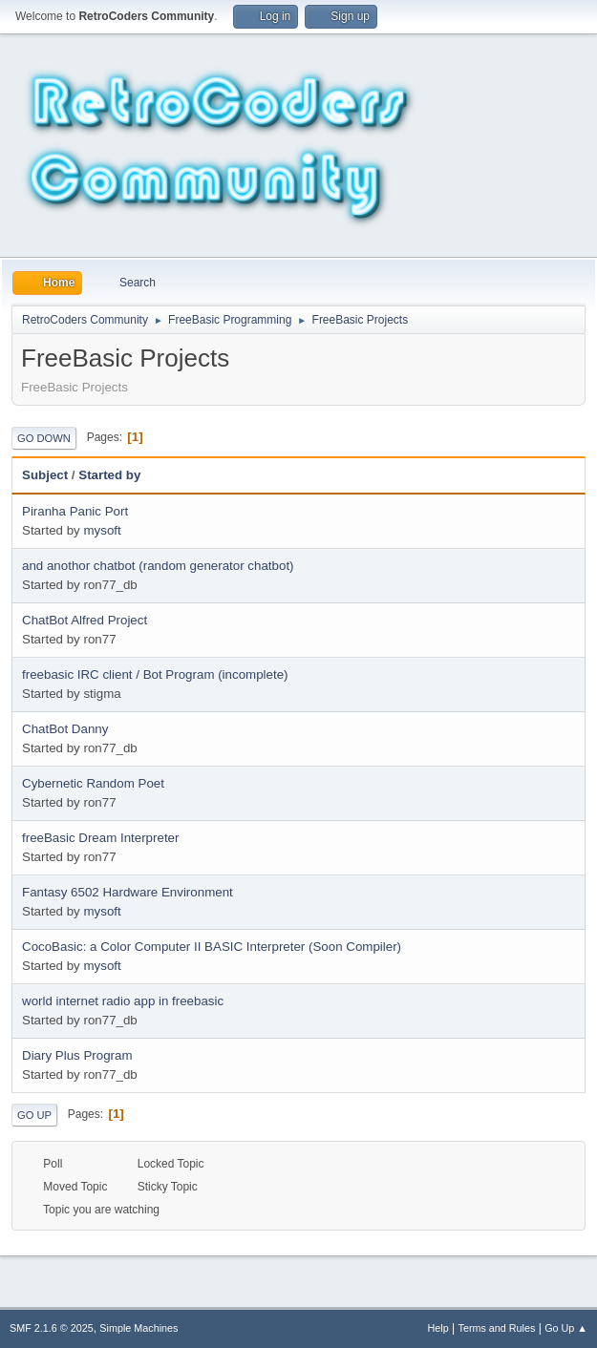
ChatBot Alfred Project (84, 620)
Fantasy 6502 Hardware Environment (127, 892)
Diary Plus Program (77, 1055)
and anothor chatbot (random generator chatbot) (158, 565)
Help (438, 1328)
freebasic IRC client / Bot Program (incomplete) (155, 674)
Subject (45, 475)
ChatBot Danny (65, 729)
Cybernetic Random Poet (93, 783)
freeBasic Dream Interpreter (100, 838)
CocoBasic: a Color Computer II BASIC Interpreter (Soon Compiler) (211, 946)
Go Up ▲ (565, 1328)
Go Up (34, 1115)
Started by (109, 475)
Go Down (44, 438)
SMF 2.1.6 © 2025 (52, 1328)
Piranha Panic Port (75, 511)
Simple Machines (138, 1328)
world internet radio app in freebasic (123, 1001)
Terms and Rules (497, 1328)
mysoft (101, 530)
